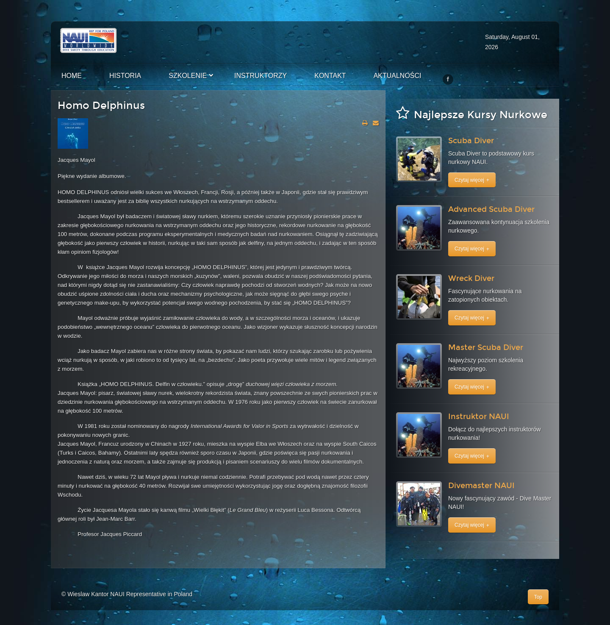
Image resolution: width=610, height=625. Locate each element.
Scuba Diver (471, 140)
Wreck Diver (471, 278)
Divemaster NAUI (481, 485)
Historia (125, 75)
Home (71, 75)
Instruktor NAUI (478, 416)
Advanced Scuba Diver (491, 209)
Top (538, 597)
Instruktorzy (260, 75)
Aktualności (397, 75)
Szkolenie (188, 75)
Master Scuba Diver (485, 347)
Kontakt (330, 75)
